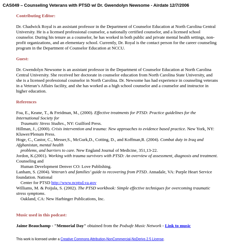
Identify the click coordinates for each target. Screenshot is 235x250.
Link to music (178, 225)
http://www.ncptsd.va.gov (73, 182)
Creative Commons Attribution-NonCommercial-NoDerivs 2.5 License (112, 239)
